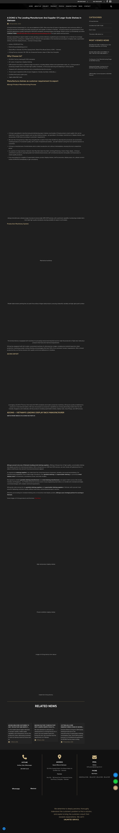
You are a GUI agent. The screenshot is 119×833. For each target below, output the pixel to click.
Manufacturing (71, 6)
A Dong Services (93, 21)
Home (31, 6)
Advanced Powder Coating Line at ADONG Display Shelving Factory (98, 67)
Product (54, 6)
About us (38, 6)
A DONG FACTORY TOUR (96, 25)
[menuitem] (96, 6)
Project (46, 6)
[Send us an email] (110, 1)
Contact (87, 6)
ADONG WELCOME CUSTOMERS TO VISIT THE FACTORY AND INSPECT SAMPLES (99, 52)
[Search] (111, 6)
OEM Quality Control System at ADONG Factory (100, 74)
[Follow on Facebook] (107, 1)
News (80, 6)
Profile (61, 6)
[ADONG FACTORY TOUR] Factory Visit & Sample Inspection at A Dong (100, 45)
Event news (92, 30)
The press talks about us (96, 34)
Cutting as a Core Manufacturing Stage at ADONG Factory (100, 60)
